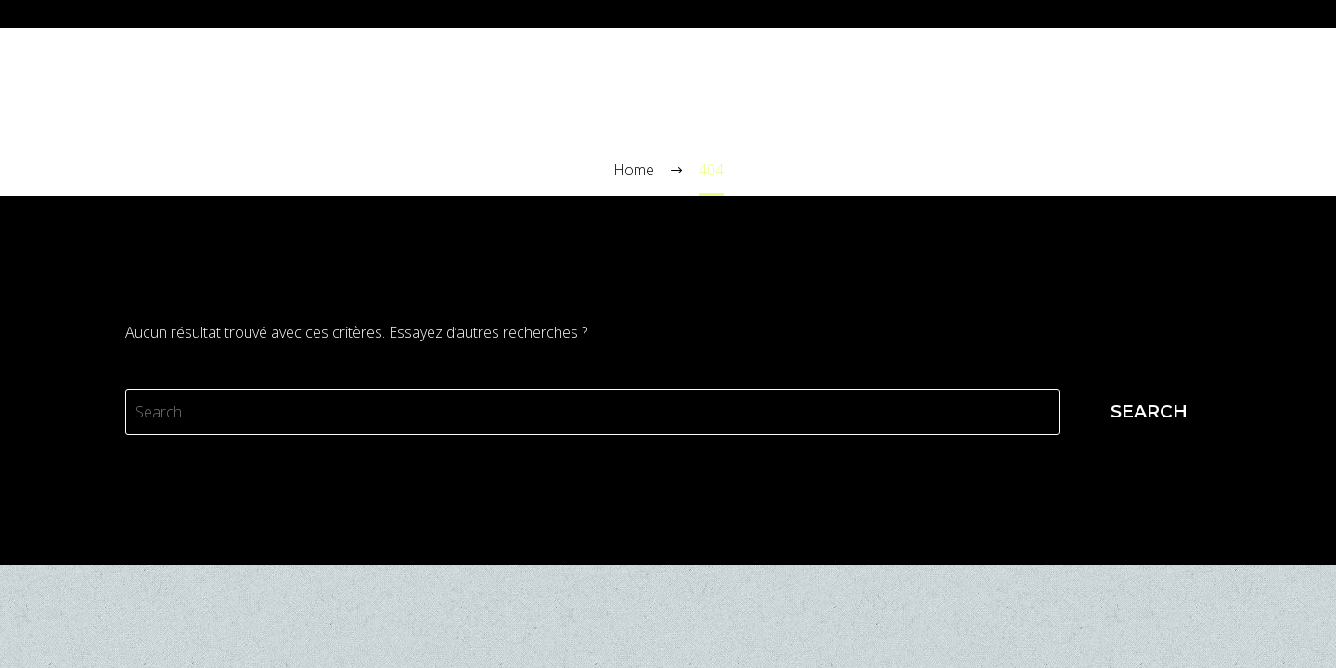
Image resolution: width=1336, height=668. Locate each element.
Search (1149, 411)
